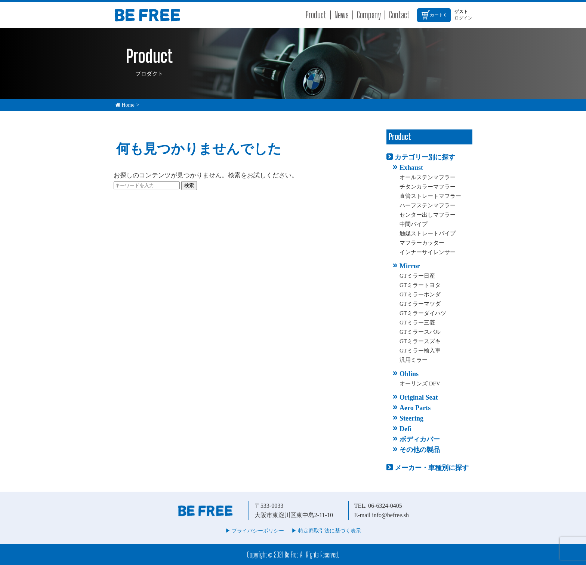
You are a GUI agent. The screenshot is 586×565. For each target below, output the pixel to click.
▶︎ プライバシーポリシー (254, 531)
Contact (399, 14)
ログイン (463, 18)
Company (369, 14)
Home (125, 105)
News (341, 14)
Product (316, 14)
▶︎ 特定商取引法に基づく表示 (326, 531)
